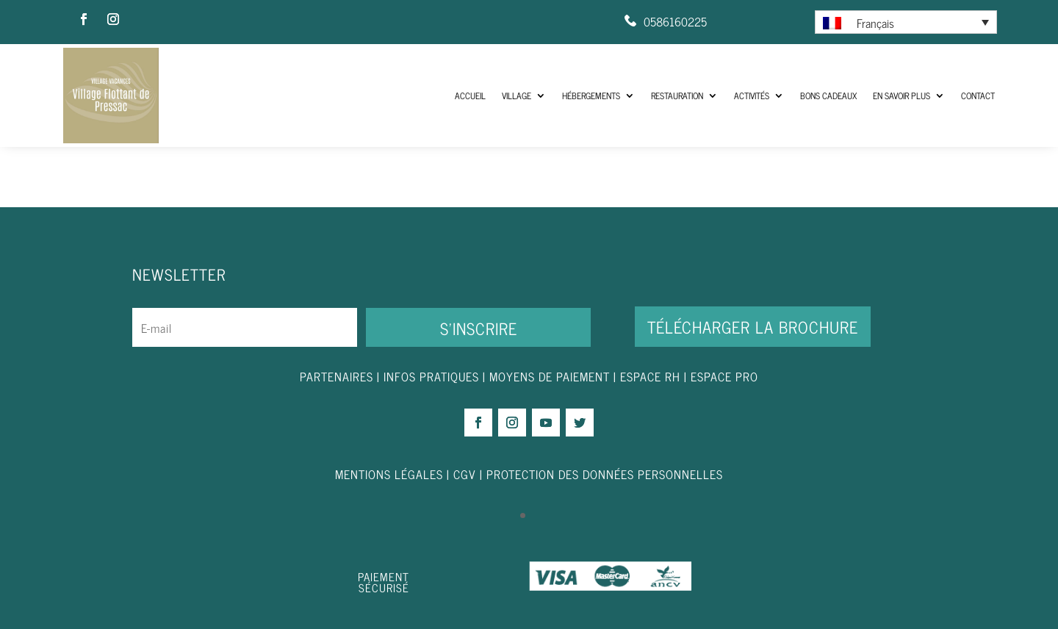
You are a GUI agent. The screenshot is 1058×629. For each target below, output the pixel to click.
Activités (751, 95)
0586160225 (675, 21)
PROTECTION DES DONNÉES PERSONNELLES (604, 474)
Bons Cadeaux (828, 95)
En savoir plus (901, 95)
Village (516, 95)
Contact (978, 95)
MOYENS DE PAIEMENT (549, 376)
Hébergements (591, 95)
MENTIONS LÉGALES (389, 474)
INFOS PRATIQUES (431, 376)
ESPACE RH (650, 376)
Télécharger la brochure (752, 326)
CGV (464, 474)
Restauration (677, 95)
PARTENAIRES (336, 376)
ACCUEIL (470, 95)
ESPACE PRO (724, 376)
